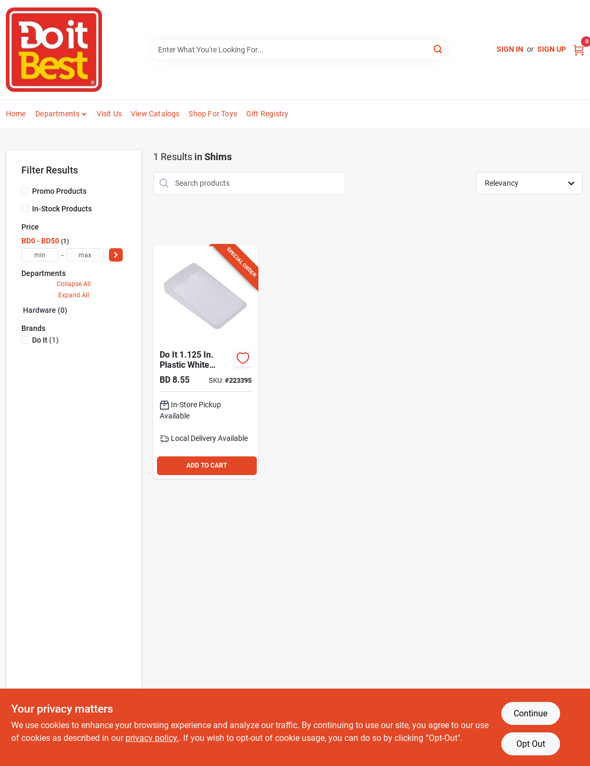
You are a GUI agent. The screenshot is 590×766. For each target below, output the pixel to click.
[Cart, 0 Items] (578, 49)
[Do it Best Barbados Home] (54, 49)
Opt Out (530, 744)
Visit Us (109, 113)
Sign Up (551, 49)
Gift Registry (267, 113)
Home (16, 113)
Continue (530, 713)
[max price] (85, 255)
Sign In (510, 49)
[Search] (438, 49)
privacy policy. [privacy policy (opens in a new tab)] (152, 738)
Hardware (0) (45, 310)
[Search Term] (299, 49)
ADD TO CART (206, 465)
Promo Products (59, 191)
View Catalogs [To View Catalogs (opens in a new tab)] (155, 113)
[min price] (40, 255)
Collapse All (74, 284)
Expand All (73, 295)
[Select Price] (116, 255)
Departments (57, 113)
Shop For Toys (212, 113)
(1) (45, 340)
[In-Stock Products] (25, 208)
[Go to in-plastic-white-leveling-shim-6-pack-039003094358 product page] (205, 362)
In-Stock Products (62, 208)
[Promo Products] (25, 190)
